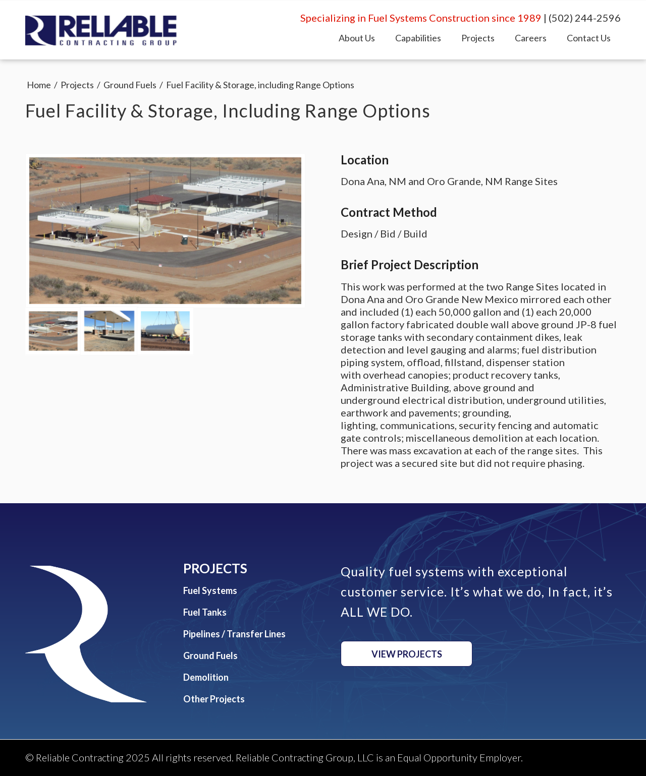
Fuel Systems (210, 590)
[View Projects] (406, 654)
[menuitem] (357, 38)
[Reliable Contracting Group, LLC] (101, 31)
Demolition (206, 677)
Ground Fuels (210, 655)
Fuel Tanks (205, 612)
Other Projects (214, 698)
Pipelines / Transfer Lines (234, 633)
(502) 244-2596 (585, 18)
